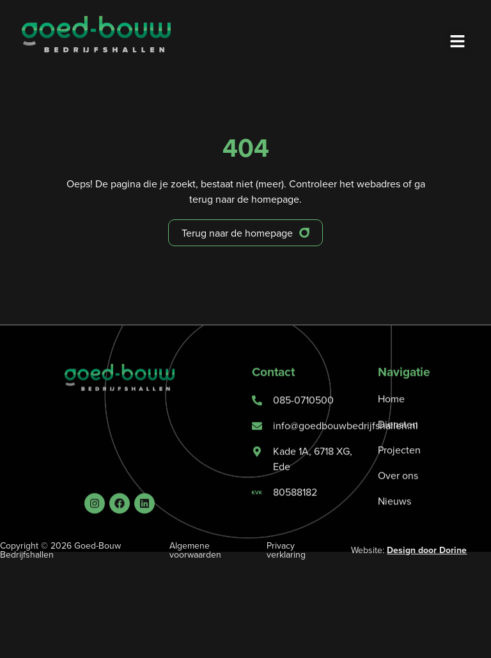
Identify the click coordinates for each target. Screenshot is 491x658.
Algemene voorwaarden (195, 550)
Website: (409, 550)
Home (391, 417)
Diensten (398, 442)
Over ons (398, 494)
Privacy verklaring (286, 550)
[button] (458, 41)
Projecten (399, 468)
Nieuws (394, 519)
